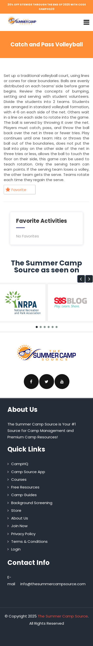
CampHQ (19, 463)
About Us (19, 518)
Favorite (15, 189)
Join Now (19, 525)
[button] (81, 279)
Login (16, 549)
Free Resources (25, 487)
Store (16, 510)
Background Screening (31, 502)
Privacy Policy (23, 533)
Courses (19, 479)
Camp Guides (24, 494)
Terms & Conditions (29, 541)
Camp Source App (28, 471)
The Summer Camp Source (63, 616)
